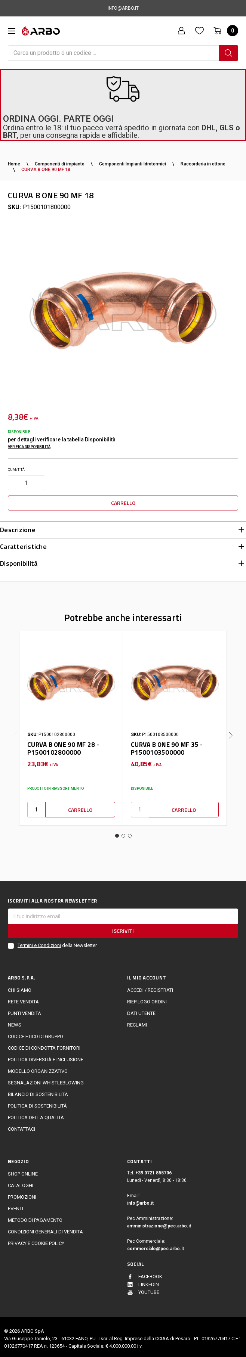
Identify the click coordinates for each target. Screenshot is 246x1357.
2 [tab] (123, 832)
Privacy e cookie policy (36, 1240)
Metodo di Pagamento (35, 1217)
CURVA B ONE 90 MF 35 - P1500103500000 (167, 745)
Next (230, 726)
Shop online (23, 1170)
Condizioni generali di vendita (45, 1228)
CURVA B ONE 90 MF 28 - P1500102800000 (63, 745)
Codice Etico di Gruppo (35, 1033)
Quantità (16, 469)
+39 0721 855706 (153, 1169)
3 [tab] (130, 832)
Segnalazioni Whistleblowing (46, 1079)
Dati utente (141, 1010)
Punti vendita (24, 1010)
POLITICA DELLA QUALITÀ (36, 1114)
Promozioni (22, 1193)
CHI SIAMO (19, 987)
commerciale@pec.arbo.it (155, 1245)
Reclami (137, 1021)
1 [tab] (117, 832)
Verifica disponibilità (29, 447)
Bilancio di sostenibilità (38, 1091)
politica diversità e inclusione (45, 1056)
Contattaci (21, 1125)
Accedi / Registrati (150, 987)
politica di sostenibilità (37, 1102)
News (14, 1021)
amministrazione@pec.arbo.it (159, 1222)
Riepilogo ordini (147, 998)
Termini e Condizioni (39, 942)
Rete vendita (23, 998)
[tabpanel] (71, 725)
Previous (15, 726)
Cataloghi (20, 1182)
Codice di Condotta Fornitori (44, 1044)
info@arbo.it (140, 1199)
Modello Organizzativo (38, 1068)
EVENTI (15, 1205)
